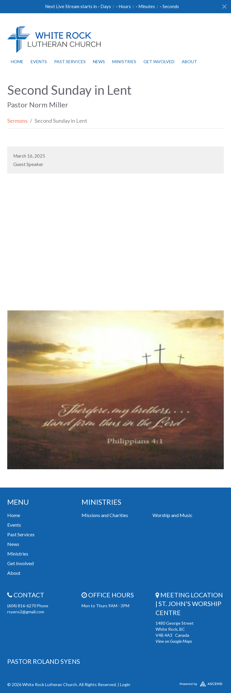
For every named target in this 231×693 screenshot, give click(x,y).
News (99, 61)
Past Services (70, 61)
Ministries (124, 61)
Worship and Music (172, 515)
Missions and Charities (105, 515)
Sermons (17, 120)
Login (125, 684)
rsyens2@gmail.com (25, 611)
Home (17, 61)
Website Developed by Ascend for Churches (190, 682)
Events (39, 61)
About (189, 61)
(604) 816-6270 (22, 605)
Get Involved (158, 61)
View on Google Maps (174, 641)
